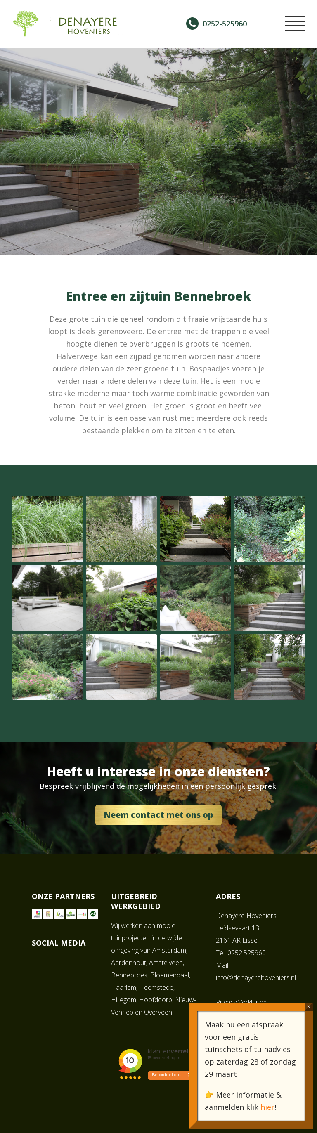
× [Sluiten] (308, 1006)
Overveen (158, 1012)
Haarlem (123, 987)
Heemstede (156, 987)
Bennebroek (129, 975)
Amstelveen (166, 962)
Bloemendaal (169, 975)
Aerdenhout (128, 962)
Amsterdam (169, 950)
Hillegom (123, 999)
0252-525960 (225, 23)
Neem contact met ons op (158, 814)
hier (267, 1107)
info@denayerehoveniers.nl (256, 977)
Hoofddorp (155, 999)
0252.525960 (246, 952)
